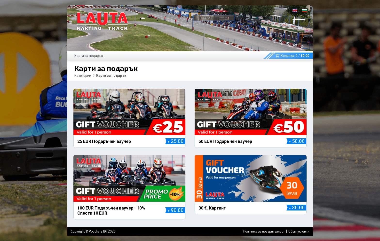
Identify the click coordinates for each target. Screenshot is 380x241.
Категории (82, 76)
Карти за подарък (88, 56)
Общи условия (298, 231)
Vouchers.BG (98, 231)
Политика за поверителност (264, 231)
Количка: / (292, 56)
